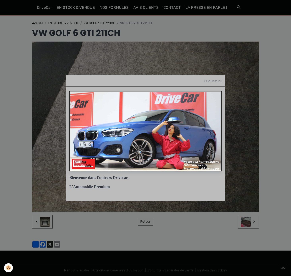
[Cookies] (8, 267)
